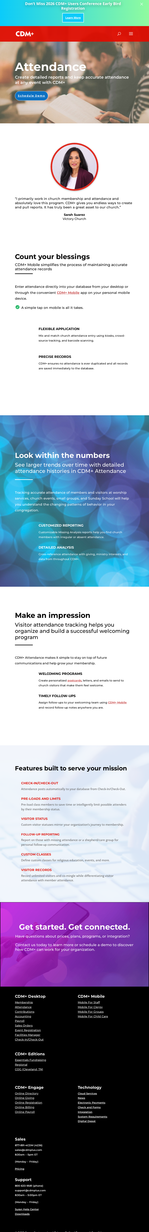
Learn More (73, 17)
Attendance (23, 1007)
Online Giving (24, 1098)
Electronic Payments (91, 1102)
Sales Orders (24, 1025)
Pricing (19, 1168)
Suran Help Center (27, 1209)
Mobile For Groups (91, 1011)
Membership (24, 1002)
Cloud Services (87, 1093)
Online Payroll (25, 1112)
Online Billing (24, 1107)
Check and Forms (89, 1107)
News (81, 1097)
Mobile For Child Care (93, 1016)
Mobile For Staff (89, 1002)
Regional (21, 1064)
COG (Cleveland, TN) (29, 1069)
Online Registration (28, 1102)
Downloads (22, 1213)
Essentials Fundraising (30, 1060)
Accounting (23, 1016)
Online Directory (26, 1093)
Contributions (24, 1011)
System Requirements (92, 1116)
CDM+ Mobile (68, 293)
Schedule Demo (31, 96)
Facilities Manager (27, 1035)
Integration (85, 1111)
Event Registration (28, 1030)
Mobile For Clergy (90, 1007)
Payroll (19, 1021)
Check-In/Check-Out (29, 1039)
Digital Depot (87, 1121)
